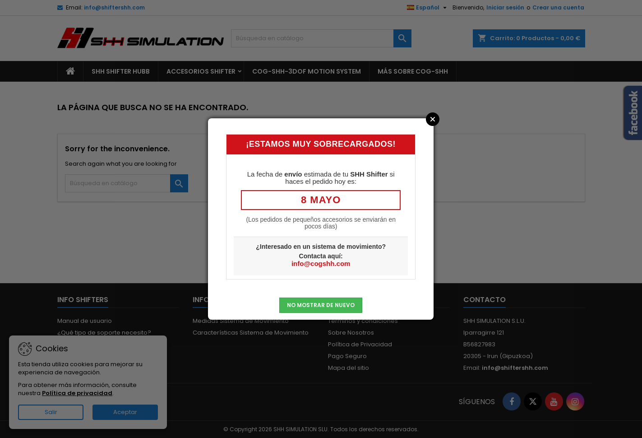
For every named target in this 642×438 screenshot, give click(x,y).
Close (432, 119)
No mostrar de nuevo (321, 305)
